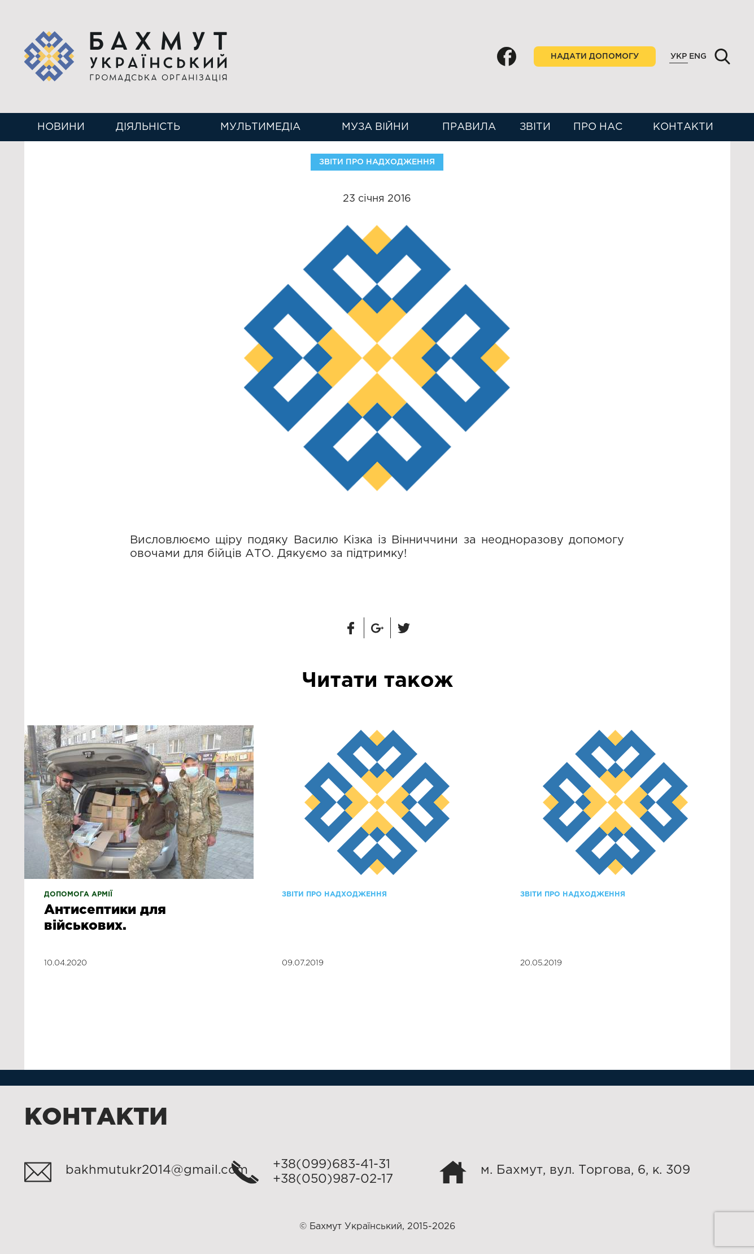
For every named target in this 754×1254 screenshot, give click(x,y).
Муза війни (375, 127)
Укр (678, 56)
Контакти (683, 127)
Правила (469, 127)
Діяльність (148, 127)
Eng (698, 56)
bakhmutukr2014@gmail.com (157, 1170)
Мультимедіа (260, 127)
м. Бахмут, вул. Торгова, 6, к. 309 (585, 1170)
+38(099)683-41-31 (331, 1164)
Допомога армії (78, 894)
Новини (61, 127)
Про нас (597, 127)
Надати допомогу (595, 56)
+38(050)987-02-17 (333, 1179)
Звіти (535, 127)
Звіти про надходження (377, 162)
